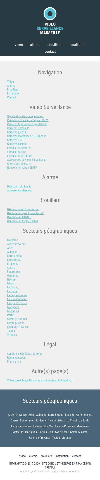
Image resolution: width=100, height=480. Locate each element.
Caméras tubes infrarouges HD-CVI (27, 124)
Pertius (11, 315)
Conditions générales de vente (24, 354)
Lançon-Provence (17, 303)
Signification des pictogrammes (25, 116)
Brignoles (12, 264)
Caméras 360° (15, 140)
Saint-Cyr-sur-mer (17, 319)
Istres (10, 283)
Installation (77, 44)
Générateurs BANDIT (19, 217)
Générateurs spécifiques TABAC (25, 213)
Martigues (13, 311)
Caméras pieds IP (17, 132)
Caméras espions (17, 144)
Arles (10, 248)
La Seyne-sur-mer (17, 295)
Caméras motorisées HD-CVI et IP (26, 136)
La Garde (12, 291)
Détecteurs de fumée (19, 186)
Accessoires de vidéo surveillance (26, 160)
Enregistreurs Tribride (19, 156)
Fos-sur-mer (14, 271)
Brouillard (54, 44)
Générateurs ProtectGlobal (22, 221)
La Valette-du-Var (17, 299)
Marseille (12, 240)
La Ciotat (12, 287)
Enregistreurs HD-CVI (19, 148)
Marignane (13, 307)
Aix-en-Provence (16, 244)
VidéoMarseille (50, 21)
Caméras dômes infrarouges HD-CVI (28, 120)
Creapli (50, 467)
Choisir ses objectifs (19, 164)
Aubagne (12, 252)
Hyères (11, 279)
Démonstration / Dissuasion (23, 209)
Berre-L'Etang (14, 256)
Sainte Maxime (15, 323)
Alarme (35, 44)
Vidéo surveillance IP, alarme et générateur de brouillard (39, 380)
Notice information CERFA (22, 168)
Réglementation (16, 358)
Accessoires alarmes (19, 190)
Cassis (11, 268)
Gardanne (12, 275)
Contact (50, 51)
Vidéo (19, 44)
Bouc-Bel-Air (14, 260)
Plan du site (14, 361)
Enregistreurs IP (16, 152)
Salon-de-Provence (18, 327)
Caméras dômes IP (18, 128)
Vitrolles (12, 335)
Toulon (11, 331)
